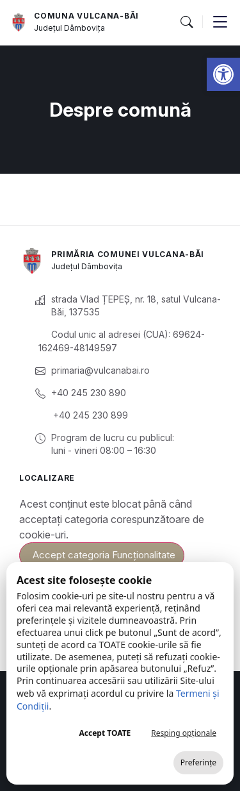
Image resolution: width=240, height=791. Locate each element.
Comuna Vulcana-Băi (86, 16)
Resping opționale (183, 733)
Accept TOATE (105, 733)
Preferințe (198, 762)
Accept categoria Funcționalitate (104, 555)
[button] (223, 74)
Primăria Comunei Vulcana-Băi (127, 254)
